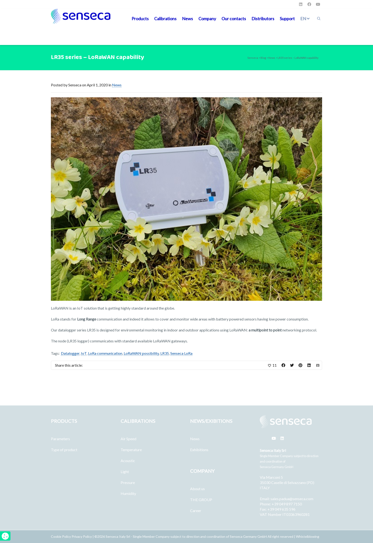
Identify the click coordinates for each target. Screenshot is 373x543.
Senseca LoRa (181, 353)
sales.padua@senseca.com (291, 498)
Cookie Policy (61, 536)
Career (195, 510)
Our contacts (233, 18)
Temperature (131, 449)
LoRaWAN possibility (141, 353)
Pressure (128, 482)
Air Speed (128, 438)
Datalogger (70, 353)
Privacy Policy (82, 536)
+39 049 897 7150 (287, 504)
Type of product (64, 449)
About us (197, 488)
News (187, 18)
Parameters (60, 438)
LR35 (164, 353)
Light (125, 471)
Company (207, 18)
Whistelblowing (307, 536)
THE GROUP (201, 499)
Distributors (262, 18)
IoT (84, 353)
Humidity (128, 493)
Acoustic (128, 460)
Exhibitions (199, 449)
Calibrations (165, 18)
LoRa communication (105, 353)
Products (140, 18)
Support (287, 18)
